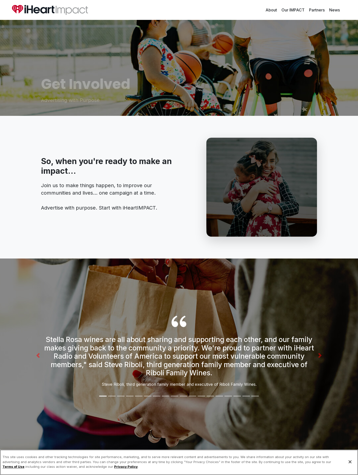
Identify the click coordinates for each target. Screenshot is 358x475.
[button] (62, 355)
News (334, 9)
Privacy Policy (126, 467)
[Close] (350, 461)
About (272, 9)
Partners (317, 9)
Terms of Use (13, 467)
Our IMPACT (293, 9)
